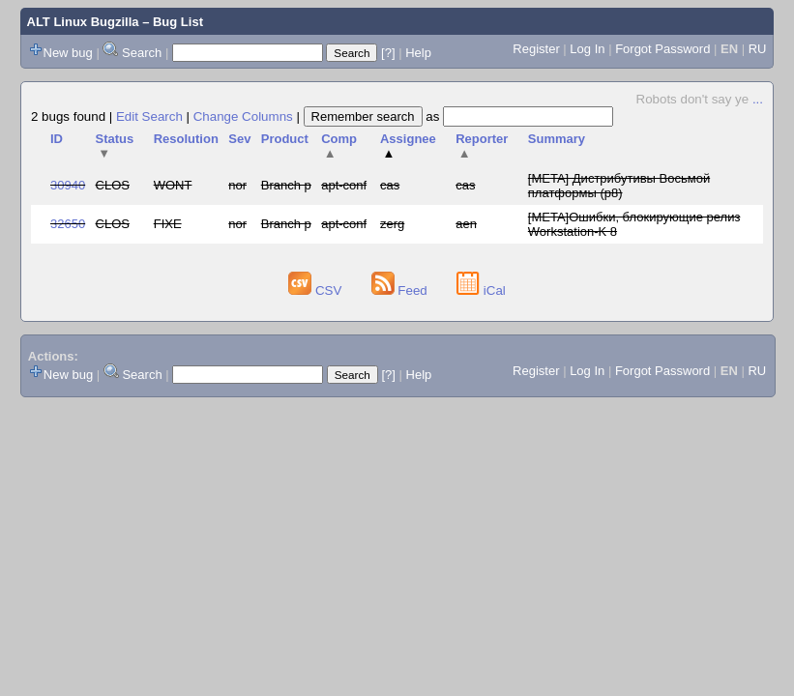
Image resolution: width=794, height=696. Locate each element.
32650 (67, 224)
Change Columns (243, 116)
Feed (401, 290)
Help (418, 52)
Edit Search (149, 116)
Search (142, 52)
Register (536, 49)
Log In (587, 49)
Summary (556, 138)
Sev (239, 138)
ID (56, 138)
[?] (388, 52)
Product (285, 138)
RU (758, 49)
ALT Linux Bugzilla (83, 21)
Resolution (186, 138)
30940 (67, 185)
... (757, 99)
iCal (481, 290)
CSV (316, 290)
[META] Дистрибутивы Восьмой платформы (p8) (619, 185)
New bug (68, 52)
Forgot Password (662, 49)
